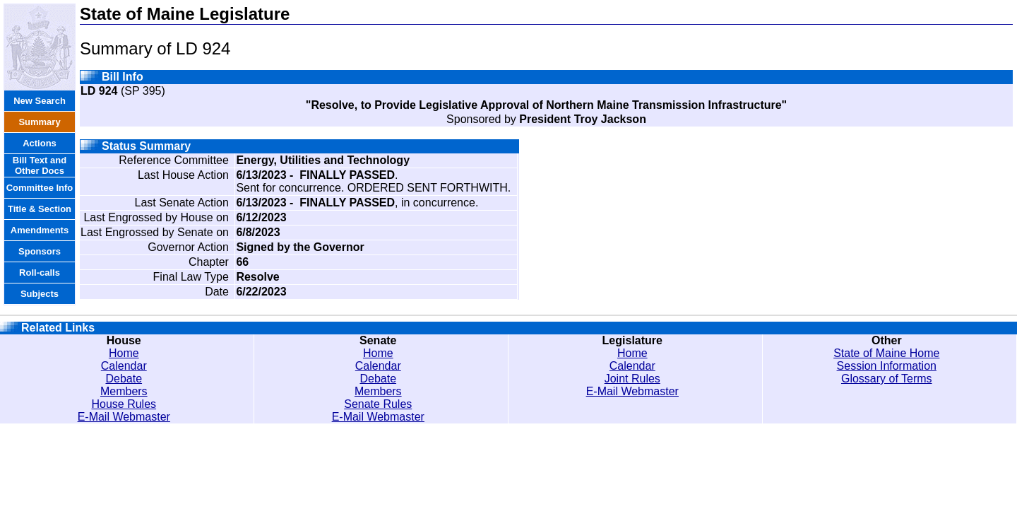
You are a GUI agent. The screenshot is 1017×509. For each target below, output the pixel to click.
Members (124, 391)
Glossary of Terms (886, 379)
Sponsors (39, 251)
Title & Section (39, 209)
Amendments (40, 230)
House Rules (123, 404)
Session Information (886, 366)
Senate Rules (378, 404)
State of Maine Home (886, 353)
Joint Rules (632, 379)
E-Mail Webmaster (124, 417)
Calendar (124, 366)
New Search (39, 100)
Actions (39, 143)
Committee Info (39, 187)
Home (124, 353)
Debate (123, 379)
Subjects (39, 293)
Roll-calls (39, 272)
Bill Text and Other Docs (39, 165)
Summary (39, 122)
